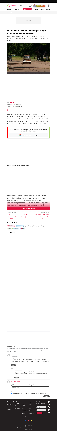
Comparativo (17, 408)
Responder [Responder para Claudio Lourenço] (13, 365)
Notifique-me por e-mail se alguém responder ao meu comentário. (28, 393)
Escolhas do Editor (20, 225)
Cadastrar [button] (39, 413)
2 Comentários (11, 110)
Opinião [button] (48, 9)
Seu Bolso (16, 228)
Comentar (46, 396)
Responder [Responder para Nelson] (16, 377)
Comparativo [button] (17, 9)
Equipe (8, 406)
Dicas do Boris (25, 410)
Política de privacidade (28, 429)
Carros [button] (9, 9)
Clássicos (34, 225)
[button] (30, 6)
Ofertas (30, 416)
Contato (9, 409)
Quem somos (10, 404)
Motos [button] (42, 9)
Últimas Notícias (23, 405)
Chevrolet (10, 228)
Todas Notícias (11, 225)
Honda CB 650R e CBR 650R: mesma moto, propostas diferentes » (39, 217)
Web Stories (31, 413)
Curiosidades (41, 225)
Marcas (16, 405)
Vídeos (22, 228)
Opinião (30, 404)
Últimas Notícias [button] (28, 9)
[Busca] (23, 6)
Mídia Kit (9, 412)
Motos (23, 408)
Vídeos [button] (36, 9)
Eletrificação (24, 416)
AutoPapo (12, 102)
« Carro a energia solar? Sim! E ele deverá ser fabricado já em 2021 (17, 217)
